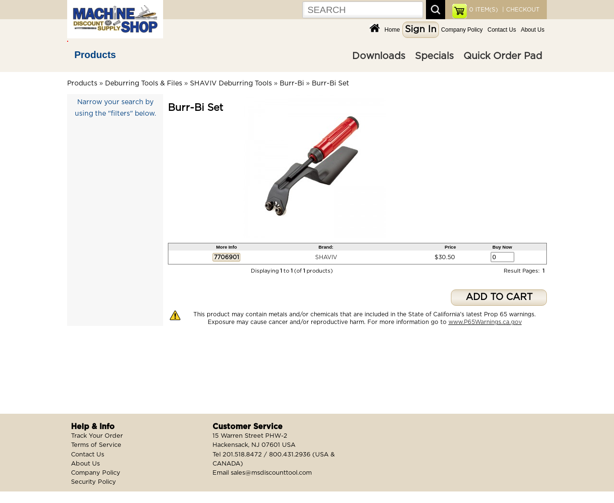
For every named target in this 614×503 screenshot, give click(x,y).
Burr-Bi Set (330, 83)
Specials (434, 56)
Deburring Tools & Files (143, 83)
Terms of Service (96, 445)
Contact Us (501, 29)
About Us (532, 29)
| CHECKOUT (520, 9)
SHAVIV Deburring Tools (231, 83)
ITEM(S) (483, 9)
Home (392, 29)
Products (95, 54)
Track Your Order (97, 436)
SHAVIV (326, 257)
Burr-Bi (292, 83)
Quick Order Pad (502, 56)
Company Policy (462, 29)
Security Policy (93, 482)
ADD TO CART (499, 297)
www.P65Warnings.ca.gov (485, 322)
